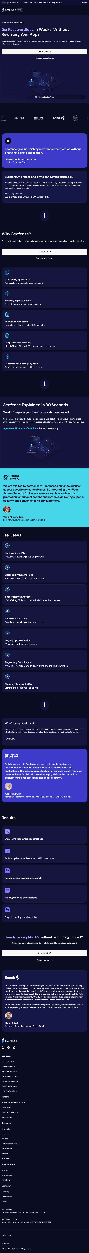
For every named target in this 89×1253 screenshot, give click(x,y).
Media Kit (6, 1153)
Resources (6, 1123)
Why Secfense (8, 1164)
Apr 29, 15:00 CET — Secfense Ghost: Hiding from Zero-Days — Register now (34, 3)
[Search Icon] (83, 2)
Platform (6, 1096)
